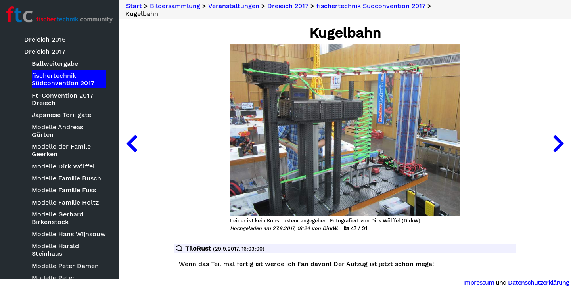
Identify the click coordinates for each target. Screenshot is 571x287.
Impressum (478, 282)
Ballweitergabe (55, 63)
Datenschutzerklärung (538, 282)
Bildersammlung (175, 6)
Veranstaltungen (233, 6)
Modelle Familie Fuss (64, 190)
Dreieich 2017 (44, 51)
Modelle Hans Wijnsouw (69, 234)
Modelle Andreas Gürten (57, 130)
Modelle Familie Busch (66, 178)
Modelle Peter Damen (65, 266)
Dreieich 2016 (45, 39)
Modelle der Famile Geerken (61, 150)
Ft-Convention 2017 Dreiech (62, 99)
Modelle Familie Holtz (65, 202)
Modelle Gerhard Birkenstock (58, 218)
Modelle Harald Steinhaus (55, 249)
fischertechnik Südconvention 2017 (63, 79)
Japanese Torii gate (61, 115)
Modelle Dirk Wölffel (63, 166)
